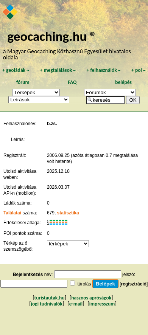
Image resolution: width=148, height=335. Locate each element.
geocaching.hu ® (52, 36)
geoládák (15, 70)
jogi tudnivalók (46, 304)
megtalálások (58, 70)
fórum (23, 82)
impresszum (102, 304)
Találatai (12, 213)
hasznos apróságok (91, 298)
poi (138, 70)
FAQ (72, 82)
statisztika (68, 213)
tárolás (84, 284)
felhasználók (103, 70)
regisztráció (133, 284)
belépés (123, 82)
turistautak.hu (49, 298)
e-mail (76, 304)
